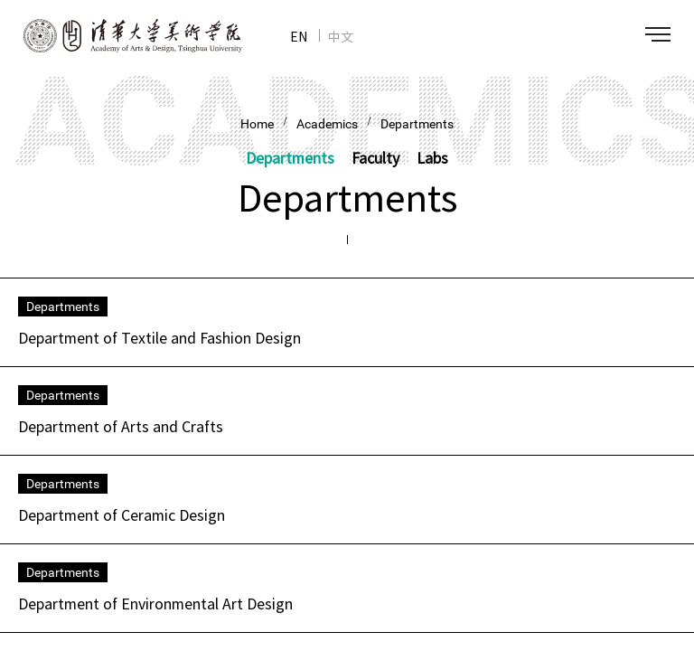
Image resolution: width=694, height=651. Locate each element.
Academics (327, 124)
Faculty (375, 157)
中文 (340, 36)
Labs (432, 157)
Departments (417, 124)
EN (298, 36)
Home (257, 124)
